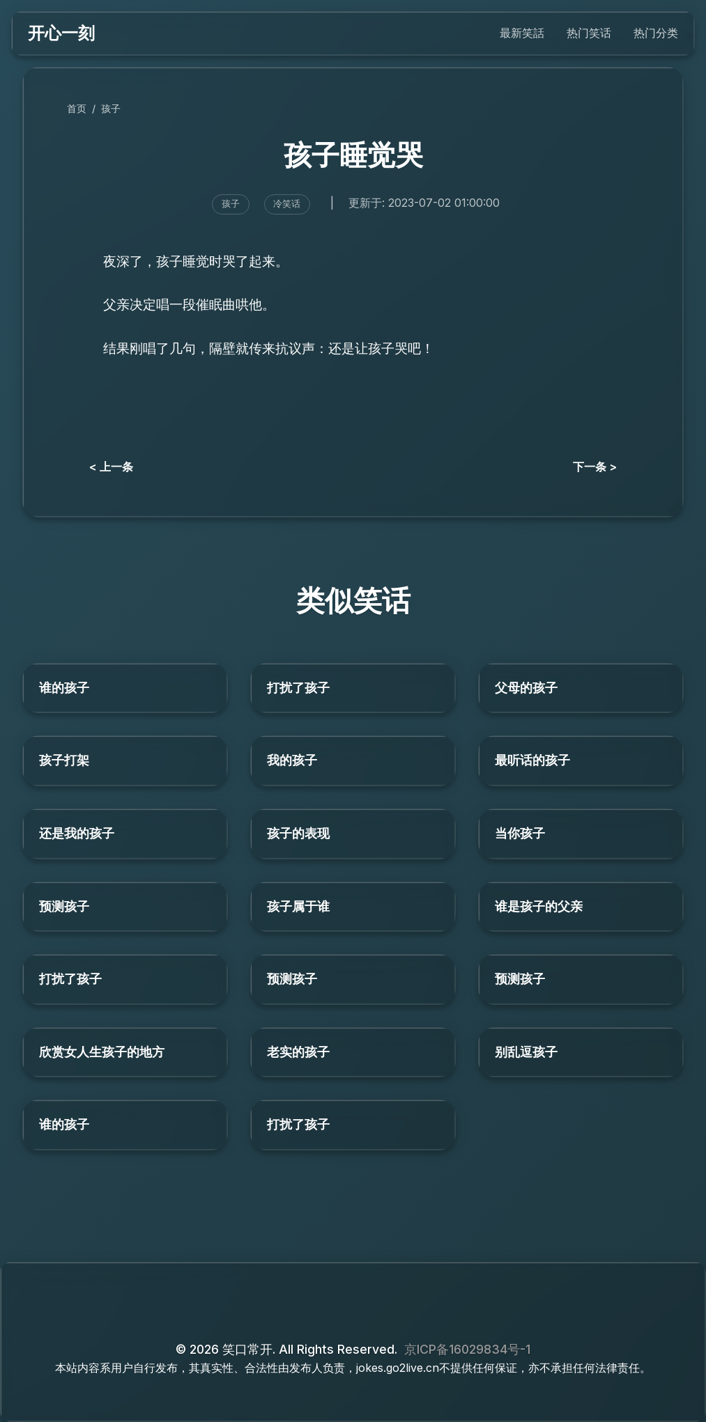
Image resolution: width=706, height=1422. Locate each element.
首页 (76, 108)
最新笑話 (522, 33)
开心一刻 (61, 33)
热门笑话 (589, 33)
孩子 (111, 108)
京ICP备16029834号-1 (467, 1349)
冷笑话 (286, 203)
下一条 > (595, 467)
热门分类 (656, 33)
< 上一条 (111, 467)
